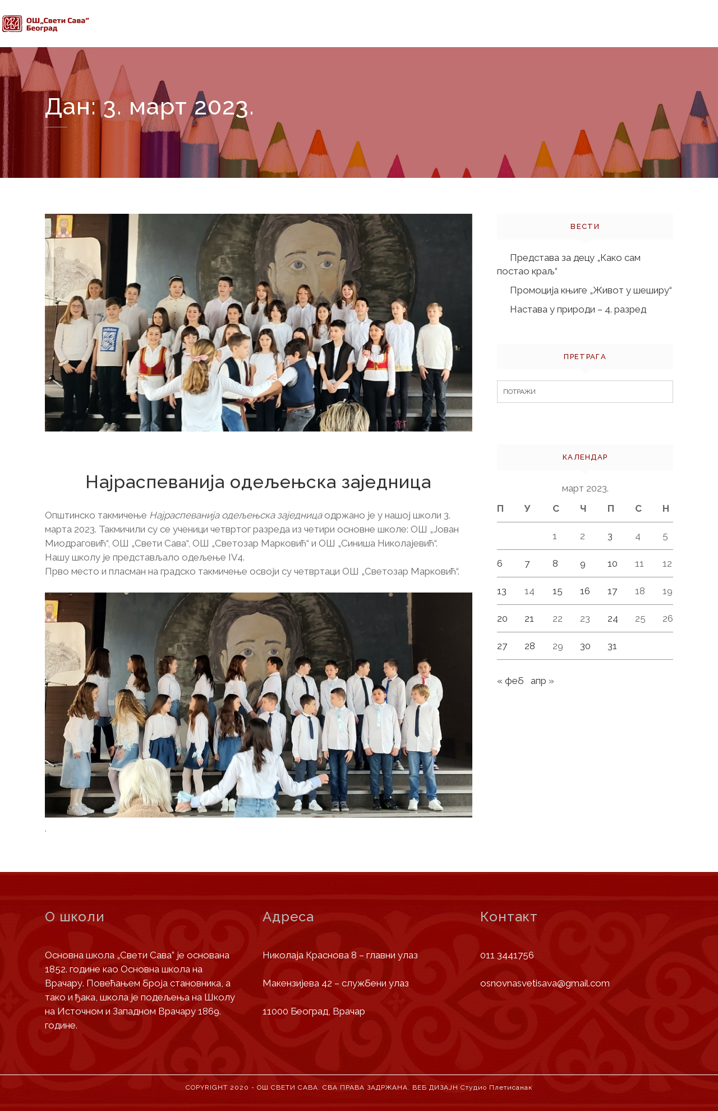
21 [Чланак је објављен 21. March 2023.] (529, 618)
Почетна (120, 23)
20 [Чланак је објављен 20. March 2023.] (502, 618)
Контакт (657, 40)
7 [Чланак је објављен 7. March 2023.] (527, 563)
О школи (182, 24)
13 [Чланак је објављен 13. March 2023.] (502, 590)
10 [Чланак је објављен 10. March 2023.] (612, 563)
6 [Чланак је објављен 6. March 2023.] (500, 563)
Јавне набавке (503, 32)
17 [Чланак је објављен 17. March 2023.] (612, 590)
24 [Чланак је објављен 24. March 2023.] (612, 618)
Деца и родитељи (353, 27)
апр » (542, 680)
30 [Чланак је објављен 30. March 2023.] (585, 645)
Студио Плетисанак (496, 1087)
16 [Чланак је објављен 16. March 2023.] (585, 590)
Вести (430, 29)
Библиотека (585, 36)
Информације (258, 25)
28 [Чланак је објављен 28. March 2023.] (529, 645)
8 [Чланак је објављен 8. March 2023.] (555, 563)
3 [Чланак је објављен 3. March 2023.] (610, 535)
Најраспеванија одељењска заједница (258, 481)
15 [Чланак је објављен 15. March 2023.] (558, 590)
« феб (510, 680)
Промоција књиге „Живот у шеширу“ (591, 290)
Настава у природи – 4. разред (578, 309)
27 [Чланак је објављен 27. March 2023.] (502, 645)
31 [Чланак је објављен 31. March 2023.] (612, 645)
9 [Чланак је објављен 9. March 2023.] (583, 563)
